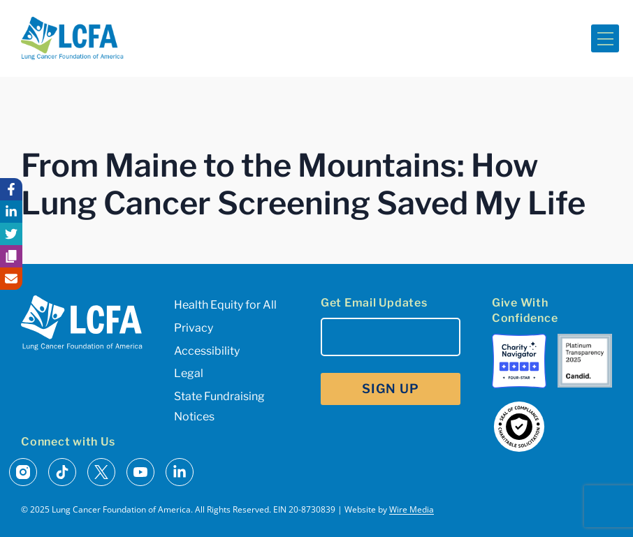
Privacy (193, 327)
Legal (188, 373)
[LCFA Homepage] (72, 38)
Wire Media (411, 509)
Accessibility (207, 351)
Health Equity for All (225, 304)
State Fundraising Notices (219, 406)
